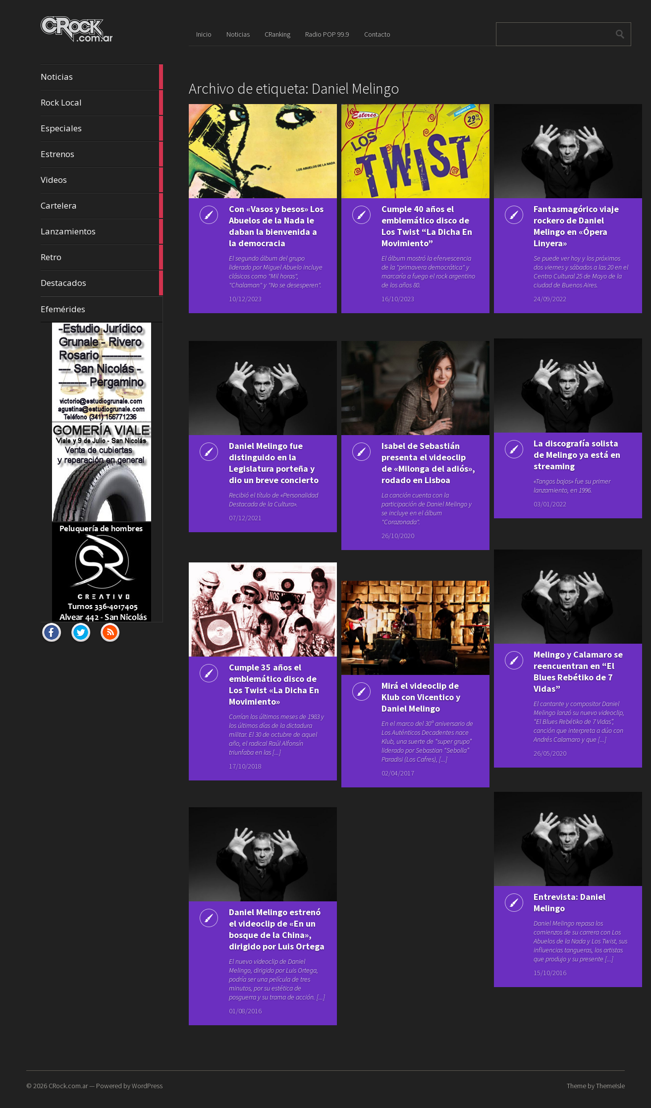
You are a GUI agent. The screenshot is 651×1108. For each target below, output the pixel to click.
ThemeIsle (610, 1085)
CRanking (277, 34)
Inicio (204, 34)
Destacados (102, 283)
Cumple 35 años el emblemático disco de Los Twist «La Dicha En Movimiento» (262, 690)
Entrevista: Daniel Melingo (566, 902)
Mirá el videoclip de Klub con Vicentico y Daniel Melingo (417, 697)
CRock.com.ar (68, 1085)
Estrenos (102, 154)
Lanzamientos (102, 231)
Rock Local (102, 102)
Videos (102, 179)
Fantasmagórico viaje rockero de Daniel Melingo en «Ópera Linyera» (572, 226)
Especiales (102, 128)
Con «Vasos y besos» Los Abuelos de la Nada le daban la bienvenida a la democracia (264, 231)
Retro (102, 257)
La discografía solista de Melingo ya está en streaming (573, 455)
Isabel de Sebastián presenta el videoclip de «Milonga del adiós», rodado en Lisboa (420, 468)
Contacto (377, 34)
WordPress (147, 1085)
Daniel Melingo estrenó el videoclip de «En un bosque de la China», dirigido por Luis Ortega (266, 934)
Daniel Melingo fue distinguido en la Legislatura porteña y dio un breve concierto (268, 468)
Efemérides (63, 309)
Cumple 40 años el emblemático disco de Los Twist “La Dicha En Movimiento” (415, 231)
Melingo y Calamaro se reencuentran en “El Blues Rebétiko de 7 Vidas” (573, 671)
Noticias (102, 76)
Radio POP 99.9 (327, 34)
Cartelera (102, 205)
